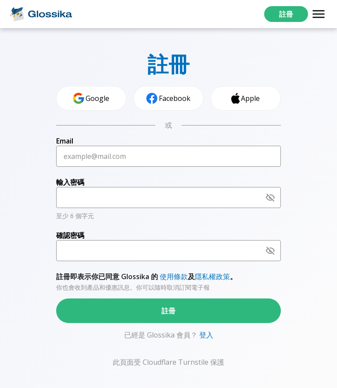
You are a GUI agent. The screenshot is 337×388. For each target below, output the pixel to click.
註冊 (286, 14)
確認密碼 (70, 235)
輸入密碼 (70, 182)
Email (64, 141)
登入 (205, 335)
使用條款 (174, 276)
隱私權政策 (212, 276)
